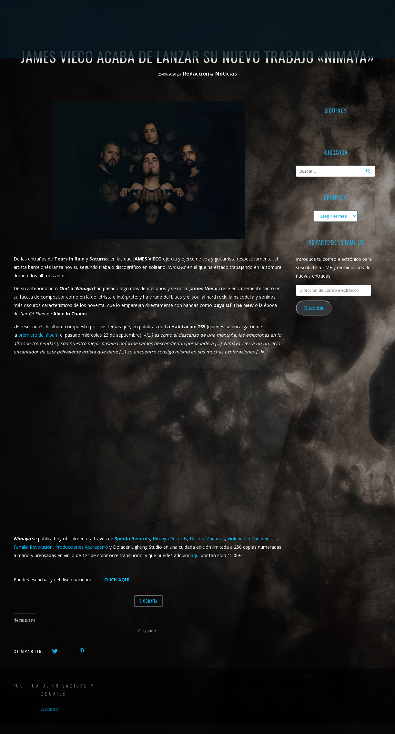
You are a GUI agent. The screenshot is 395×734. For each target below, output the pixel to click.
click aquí (116, 579)
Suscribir (314, 308)
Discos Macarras (207, 538)
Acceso (50, 709)
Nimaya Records (170, 538)
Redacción (196, 73)
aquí (195, 555)
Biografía (148, 601)
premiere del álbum (38, 335)
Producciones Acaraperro (81, 547)
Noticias (226, 73)
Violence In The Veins (250, 538)
